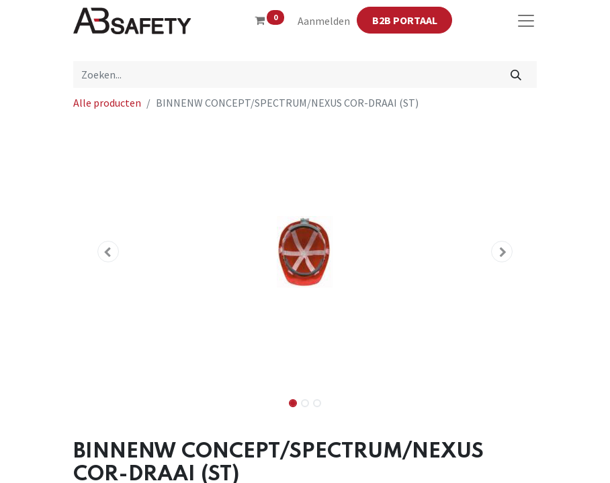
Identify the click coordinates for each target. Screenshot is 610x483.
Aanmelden (324, 21)
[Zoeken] (516, 74)
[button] (108, 251)
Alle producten (107, 102)
